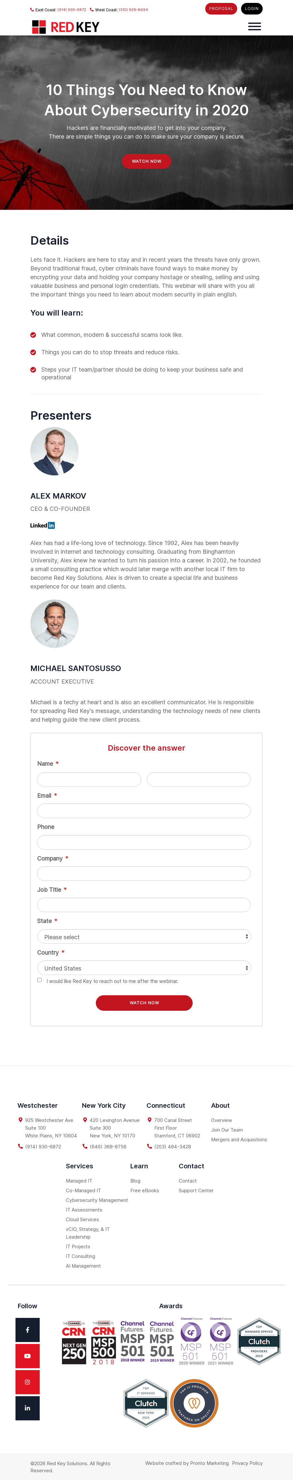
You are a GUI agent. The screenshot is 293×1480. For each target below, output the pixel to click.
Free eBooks (144, 1189)
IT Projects (78, 1245)
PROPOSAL (221, 8)
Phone (45, 826)
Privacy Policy (247, 1462)
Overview (221, 1119)
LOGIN (252, 8)
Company (52, 858)
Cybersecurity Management (97, 1199)
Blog (135, 1180)
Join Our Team (227, 1129)
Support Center (196, 1189)
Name (47, 763)
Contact (188, 1180)
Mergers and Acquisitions (239, 1138)
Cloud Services (82, 1218)
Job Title (51, 889)
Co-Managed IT (83, 1189)
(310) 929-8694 (119, 9)
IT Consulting (80, 1255)
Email (47, 795)
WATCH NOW (146, 161)
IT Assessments (84, 1209)
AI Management (83, 1265)
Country (50, 952)
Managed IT (79, 1180)
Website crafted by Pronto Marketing (187, 1462)
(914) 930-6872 (58, 9)
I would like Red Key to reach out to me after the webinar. (112, 981)
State (47, 921)
